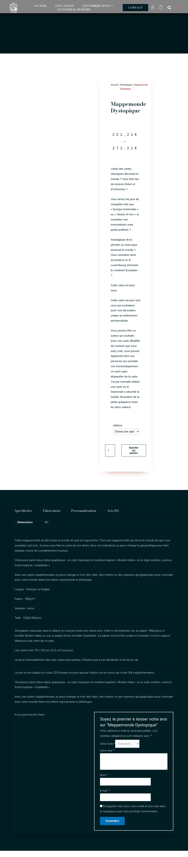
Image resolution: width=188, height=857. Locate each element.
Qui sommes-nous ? (97, 6)
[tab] (23, 511)
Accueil (40, 6)
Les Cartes (64, 6)
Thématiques (126, 85)
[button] (135, 7)
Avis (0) (112, 510)
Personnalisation (83, 510)
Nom (104, 775)
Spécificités (23, 510)
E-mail (105, 791)
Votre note (107, 744)
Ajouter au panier (134, 450)
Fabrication (51, 510)
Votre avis (107, 750)
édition (117, 425)
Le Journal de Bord (73, 9)
